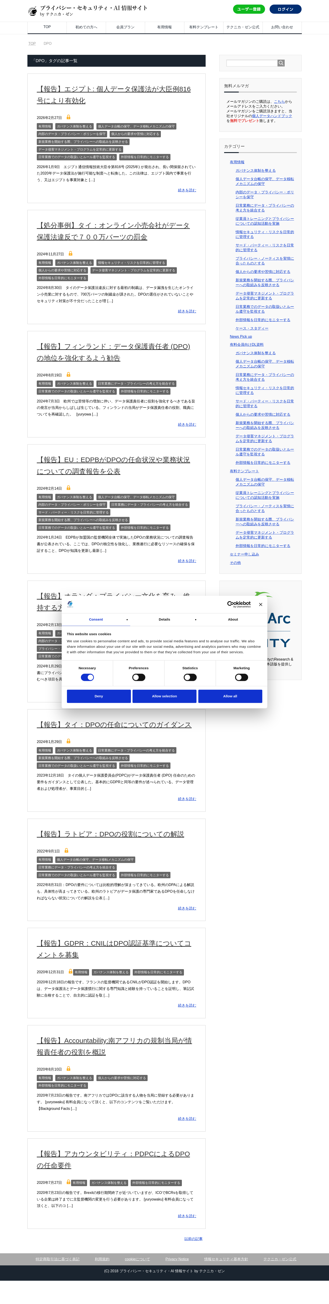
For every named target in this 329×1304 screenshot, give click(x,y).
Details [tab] (164, 619)
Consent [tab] (96, 619)
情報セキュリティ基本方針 (226, 1282)
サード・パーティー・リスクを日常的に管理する (73, 512)
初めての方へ (86, 27)
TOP (47, 27)
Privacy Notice (177, 1282)
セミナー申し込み (244, 554)
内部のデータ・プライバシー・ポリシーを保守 (72, 134)
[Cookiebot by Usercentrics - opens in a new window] (231, 604)
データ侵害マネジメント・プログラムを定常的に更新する (80, 149)
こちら (279, 101)
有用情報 (164, 27)
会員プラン (125, 27)
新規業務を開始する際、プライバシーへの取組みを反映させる (83, 141)
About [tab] (233, 619)
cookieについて (137, 1282)
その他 (235, 563)
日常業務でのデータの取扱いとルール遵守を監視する (76, 157)
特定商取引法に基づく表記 (58, 1282)
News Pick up (241, 337)
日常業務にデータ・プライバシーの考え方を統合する (136, 383)
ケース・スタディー (252, 328)
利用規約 (102, 1282)
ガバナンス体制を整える (74, 126)
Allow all (230, 696)
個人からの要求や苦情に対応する (135, 134)
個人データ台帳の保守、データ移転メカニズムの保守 (136, 126)
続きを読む (187, 190)
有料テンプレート (203, 27)
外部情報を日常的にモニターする (145, 157)
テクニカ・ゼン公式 (242, 27)
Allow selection (164, 696)
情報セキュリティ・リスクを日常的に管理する (131, 263)
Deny (99, 696)
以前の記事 (193, 1262)
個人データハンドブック (272, 116)
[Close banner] (260, 604)
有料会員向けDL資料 (247, 344)
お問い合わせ (282, 27)
